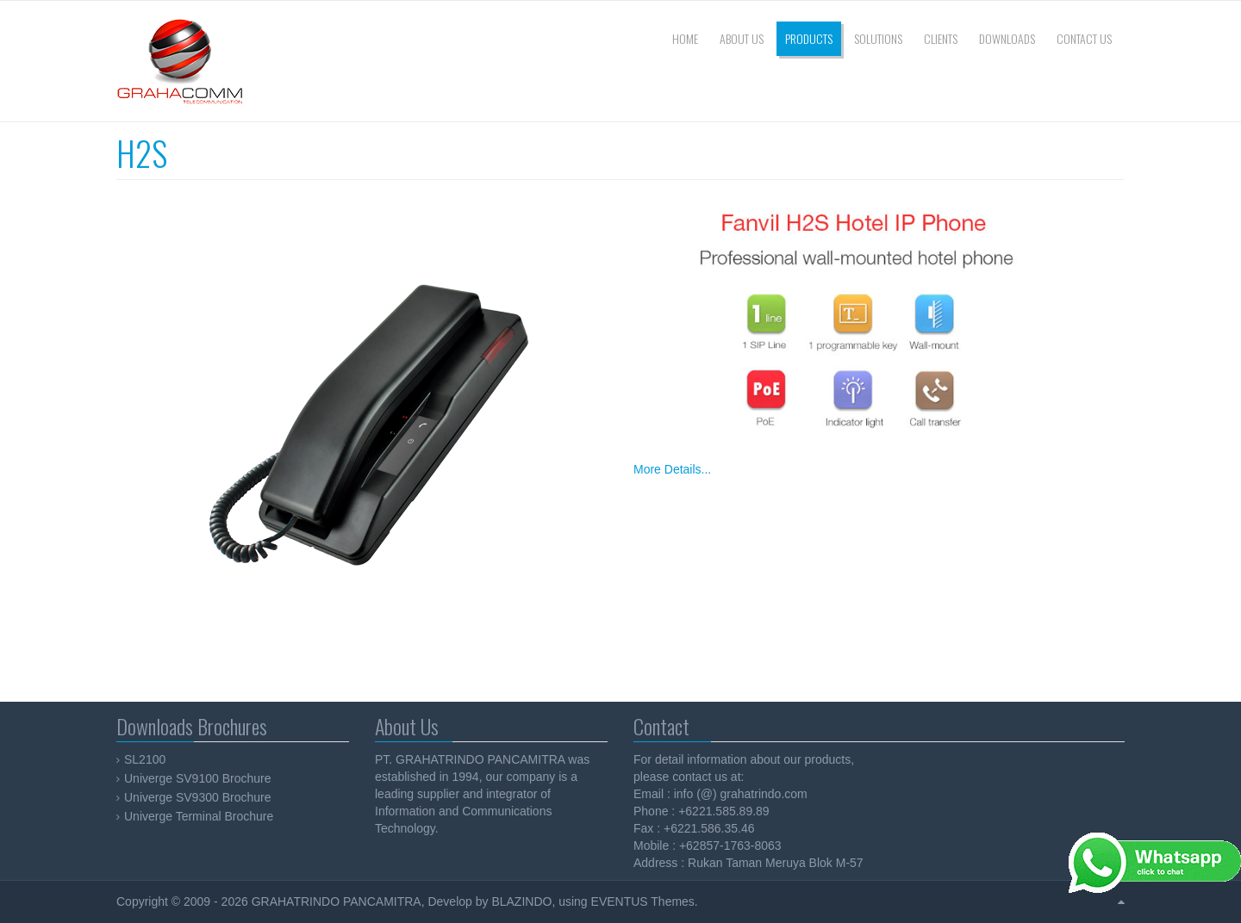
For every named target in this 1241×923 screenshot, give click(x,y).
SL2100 (144, 759)
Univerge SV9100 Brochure (197, 778)
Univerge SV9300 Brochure (197, 797)
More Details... (672, 469)
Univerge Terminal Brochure (198, 816)
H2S (141, 152)
